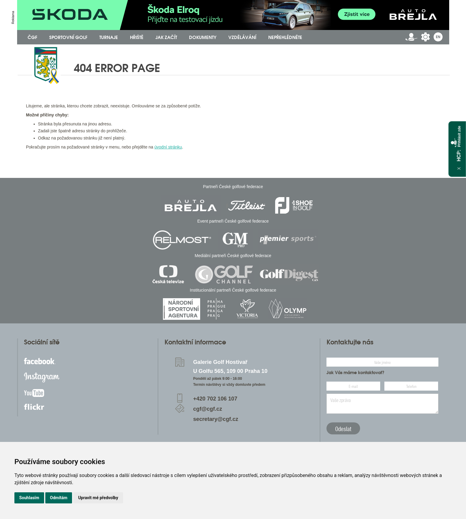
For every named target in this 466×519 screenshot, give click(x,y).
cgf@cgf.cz (207, 409)
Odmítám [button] (59, 497)
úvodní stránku (168, 147)
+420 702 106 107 (215, 399)
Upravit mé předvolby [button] (98, 497)
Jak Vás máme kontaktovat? (355, 372)
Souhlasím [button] (29, 497)
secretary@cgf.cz (215, 419)
